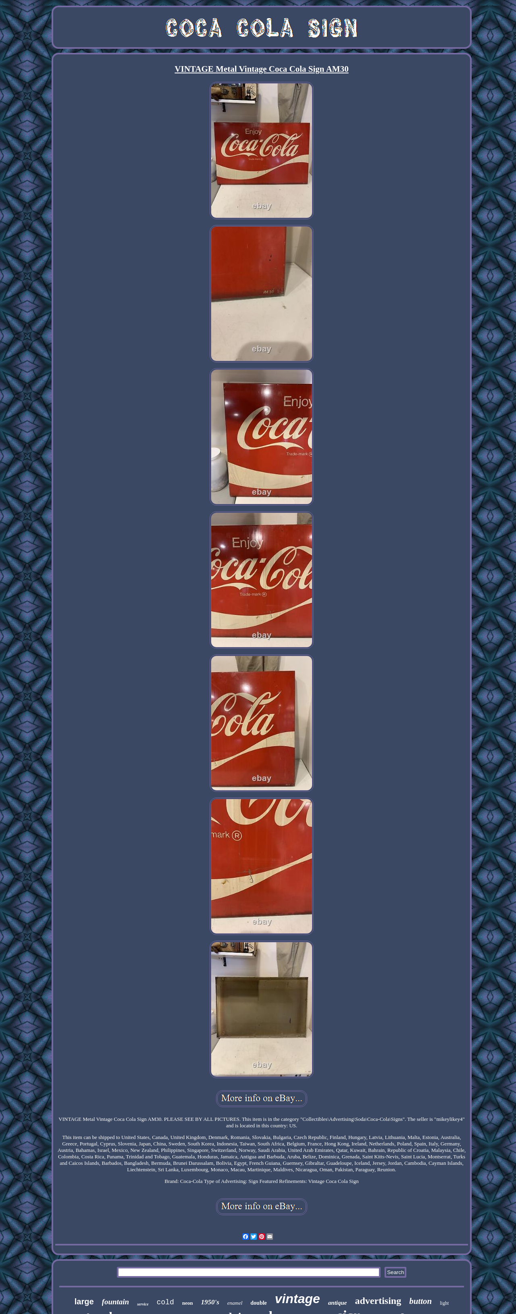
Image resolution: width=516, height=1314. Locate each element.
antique (337, 1302)
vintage (297, 1298)
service (142, 1304)
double (258, 1303)
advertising (378, 1300)
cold (165, 1302)
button (420, 1301)
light (444, 1303)
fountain (115, 1301)
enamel (235, 1303)
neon (187, 1303)
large (84, 1301)
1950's (210, 1302)
